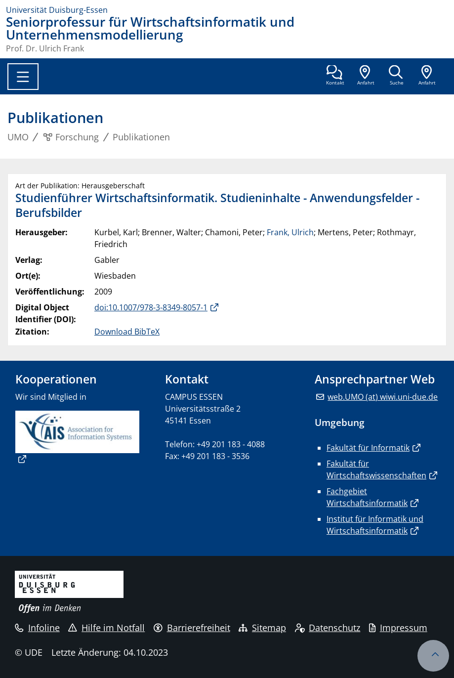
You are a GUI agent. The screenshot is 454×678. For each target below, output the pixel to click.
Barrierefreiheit (192, 628)
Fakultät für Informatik (368, 447)
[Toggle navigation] (23, 76)
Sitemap (262, 628)
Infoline (37, 628)
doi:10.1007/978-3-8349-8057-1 (150, 307)
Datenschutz (328, 628)
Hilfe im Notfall (106, 628)
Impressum (398, 628)
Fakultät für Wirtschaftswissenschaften (376, 469)
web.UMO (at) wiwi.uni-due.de (383, 396)
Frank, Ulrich (290, 232)
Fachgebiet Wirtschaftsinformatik (367, 497)
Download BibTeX (127, 331)
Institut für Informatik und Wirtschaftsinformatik (375, 524)
